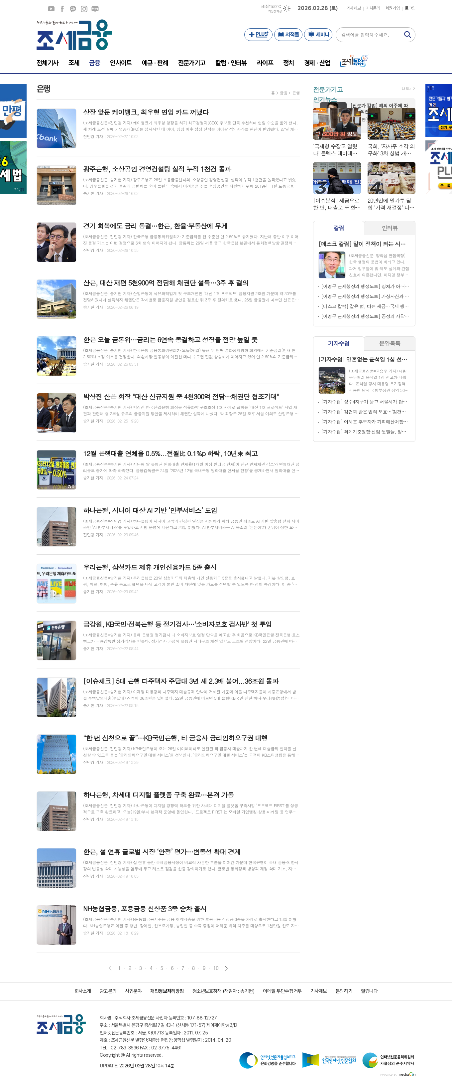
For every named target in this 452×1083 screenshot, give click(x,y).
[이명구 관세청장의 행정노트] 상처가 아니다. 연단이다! (365, 286)
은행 (296, 92)
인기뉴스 (325, 99)
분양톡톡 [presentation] (389, 343)
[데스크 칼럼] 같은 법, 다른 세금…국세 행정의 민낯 (365, 306)
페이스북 (62, 9)
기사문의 (373, 8)
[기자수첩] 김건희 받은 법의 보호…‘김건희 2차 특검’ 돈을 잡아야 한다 (365, 411)
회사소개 (82, 991)
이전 (110, 968)
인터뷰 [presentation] (390, 228)
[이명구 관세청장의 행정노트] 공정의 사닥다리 (365, 316)
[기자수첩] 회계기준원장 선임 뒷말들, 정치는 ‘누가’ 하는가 (365, 431)
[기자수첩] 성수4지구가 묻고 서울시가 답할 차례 (365, 401)
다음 (226, 968)
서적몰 (288, 34)
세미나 (318, 34)
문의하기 (344, 991)
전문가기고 (328, 89)
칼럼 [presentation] (338, 228)
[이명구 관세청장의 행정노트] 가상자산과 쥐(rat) (365, 296)
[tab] (338, 228)
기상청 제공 (275, 11)
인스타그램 (84, 9)
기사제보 (354, 8)
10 (216, 968)
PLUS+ (258, 34)
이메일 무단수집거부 (282, 991)
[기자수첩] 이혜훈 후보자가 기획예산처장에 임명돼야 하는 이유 (365, 421)
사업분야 (133, 991)
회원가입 (392, 8)
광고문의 (108, 991)
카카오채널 (73, 9)
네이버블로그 (95, 9)
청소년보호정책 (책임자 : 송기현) (223, 991)
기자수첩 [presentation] (338, 343)
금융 (283, 92)
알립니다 (369, 991)
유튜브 (51, 9)
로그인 (410, 8)
